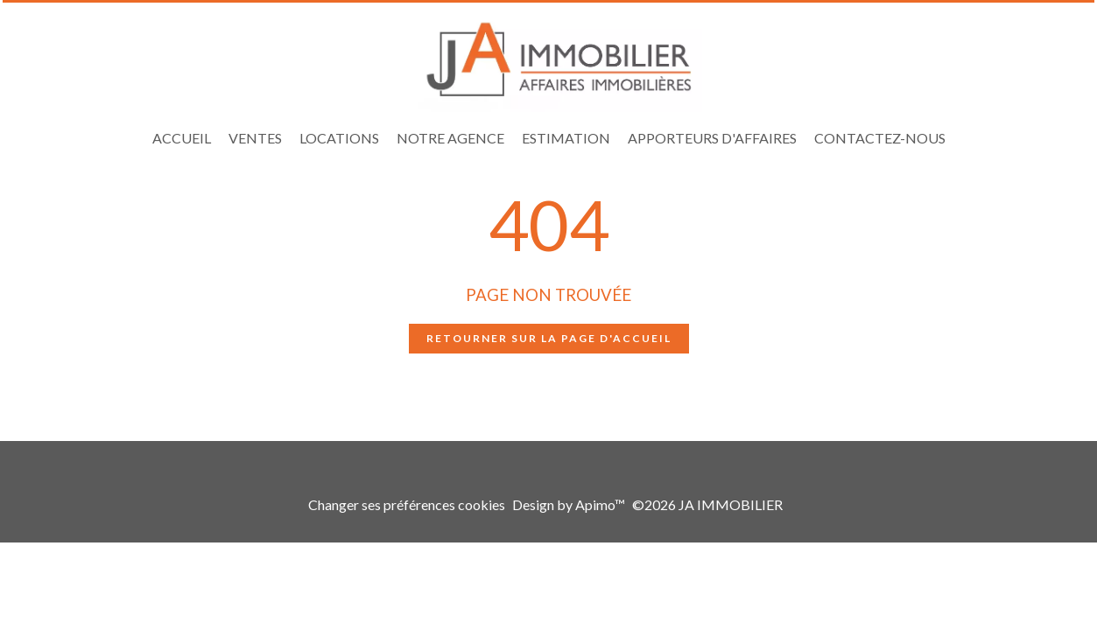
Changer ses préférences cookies (406, 504)
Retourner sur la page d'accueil (549, 338)
